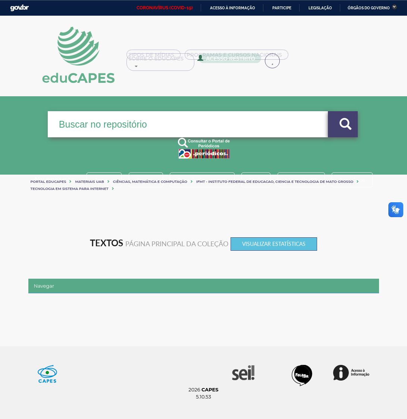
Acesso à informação (232, 8)
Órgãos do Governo (369, 8)
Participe (281, 8)
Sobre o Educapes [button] (321, 57)
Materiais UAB (89, 181)
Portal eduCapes (48, 181)
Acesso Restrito (156, 60)
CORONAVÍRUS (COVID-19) (165, 7)
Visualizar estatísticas (274, 244)
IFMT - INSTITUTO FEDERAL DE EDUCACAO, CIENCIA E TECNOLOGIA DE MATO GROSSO (274, 181)
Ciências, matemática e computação (150, 181)
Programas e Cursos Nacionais (232, 57)
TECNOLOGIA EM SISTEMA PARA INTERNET (70, 189)
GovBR (19, 8)
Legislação (320, 8)
